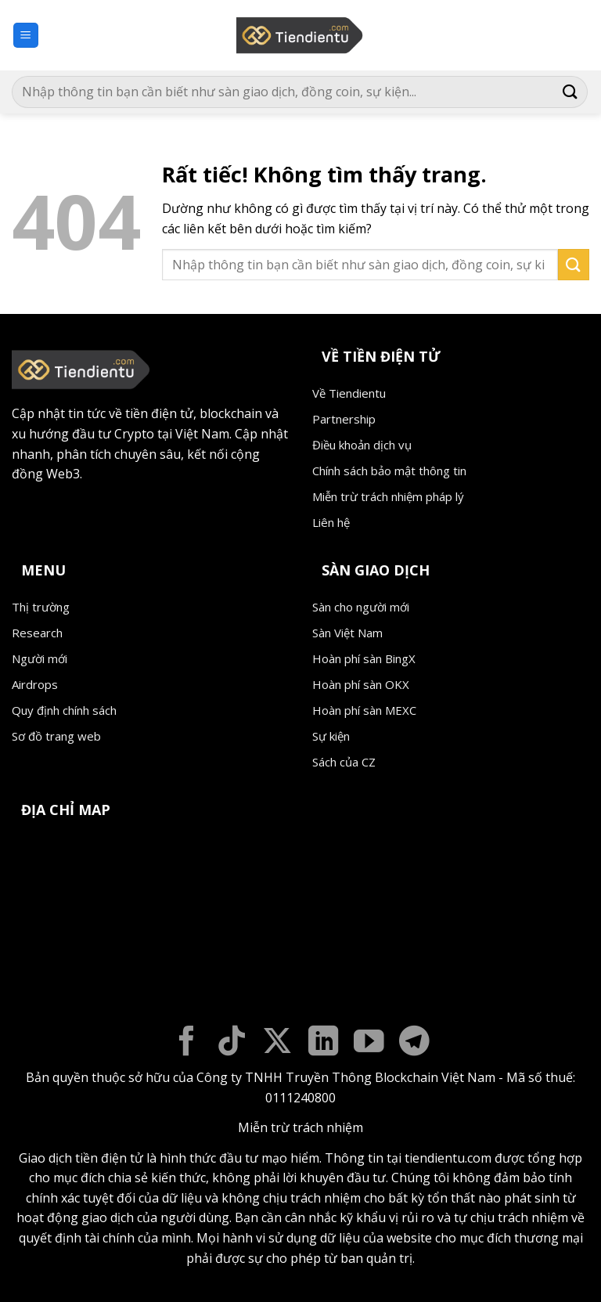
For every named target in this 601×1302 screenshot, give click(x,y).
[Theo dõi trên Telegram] (414, 1043)
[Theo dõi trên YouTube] (369, 1043)
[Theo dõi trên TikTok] (232, 1043)
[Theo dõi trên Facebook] (186, 1043)
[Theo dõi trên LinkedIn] (323, 1043)
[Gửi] (570, 92)
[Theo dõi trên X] (277, 1043)
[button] (25, 36)
